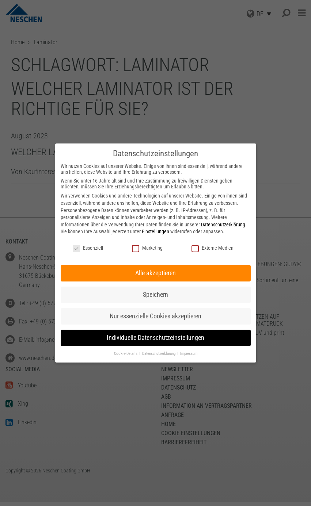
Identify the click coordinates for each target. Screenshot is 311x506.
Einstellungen (155, 231)
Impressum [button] (188, 353)
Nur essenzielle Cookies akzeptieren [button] (155, 316)
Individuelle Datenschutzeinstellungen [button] (155, 337)
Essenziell (88, 248)
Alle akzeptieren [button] (155, 273)
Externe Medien (212, 248)
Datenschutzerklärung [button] (159, 353)
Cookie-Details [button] (126, 353)
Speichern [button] (155, 294)
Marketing (147, 248)
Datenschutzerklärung (223, 224)
